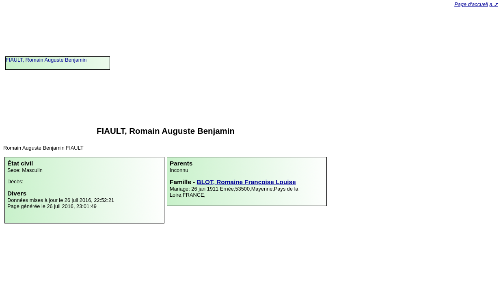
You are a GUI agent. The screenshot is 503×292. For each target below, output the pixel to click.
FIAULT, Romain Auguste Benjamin (46, 60)
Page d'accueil (471, 4)
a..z (494, 4)
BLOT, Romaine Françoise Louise (246, 181)
